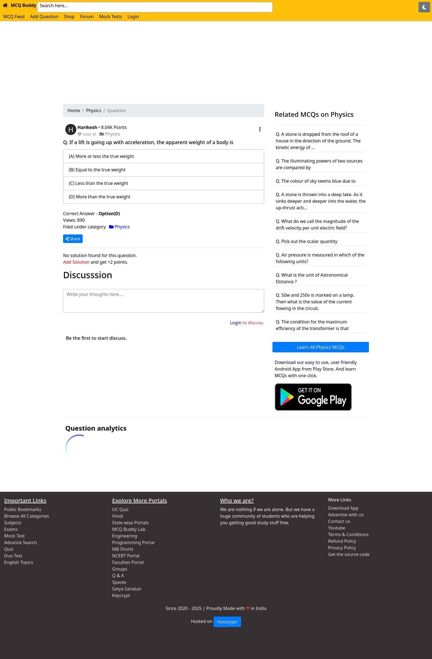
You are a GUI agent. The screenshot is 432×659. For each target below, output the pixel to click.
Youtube (336, 528)
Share (73, 238)
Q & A (118, 575)
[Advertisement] (216, 62)
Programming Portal (133, 542)
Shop (69, 16)
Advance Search (20, 542)
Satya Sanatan (126, 589)
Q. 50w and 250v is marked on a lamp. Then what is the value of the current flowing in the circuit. (315, 301)
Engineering (124, 536)
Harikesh (87, 127)
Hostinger (227, 622)
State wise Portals (130, 523)
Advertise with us (346, 515)
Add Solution (76, 262)
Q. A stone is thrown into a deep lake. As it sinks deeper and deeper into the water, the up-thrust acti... (321, 201)
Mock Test (14, 536)
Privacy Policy (342, 548)
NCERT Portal (125, 556)
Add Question (44, 16)
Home (74, 110)
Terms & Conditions (348, 534)
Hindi (117, 516)
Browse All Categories (26, 516)
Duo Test (13, 556)
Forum (86, 16)
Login (133, 16)
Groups (119, 569)
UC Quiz (120, 509)
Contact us (339, 521)
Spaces (119, 582)
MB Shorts (122, 549)
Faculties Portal (128, 562)
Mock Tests (110, 16)
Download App (343, 508)
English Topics (18, 562)
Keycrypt (121, 595)
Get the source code (348, 554)
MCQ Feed (14, 16)
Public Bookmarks (22, 509)
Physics (93, 110)
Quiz (8, 549)
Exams (11, 529)
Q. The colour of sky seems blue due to (316, 181)
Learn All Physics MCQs (320, 347)
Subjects (12, 523)
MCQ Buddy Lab (128, 529)
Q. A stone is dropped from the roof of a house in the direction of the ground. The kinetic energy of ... (318, 140)
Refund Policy (342, 541)
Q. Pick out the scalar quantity (306, 241)
